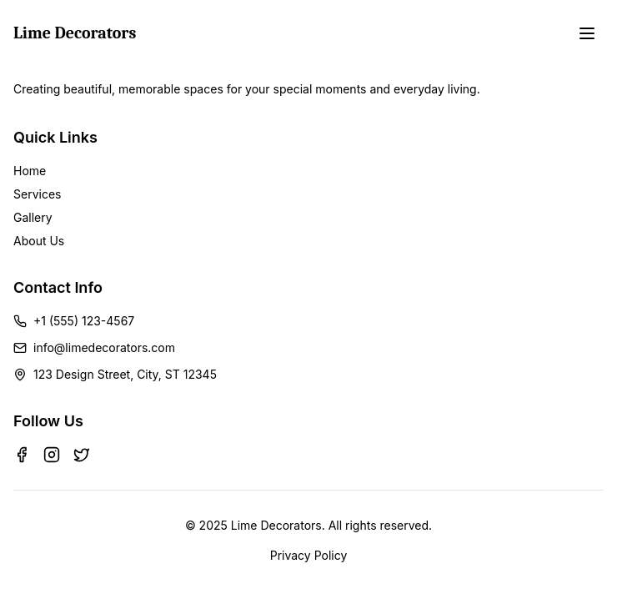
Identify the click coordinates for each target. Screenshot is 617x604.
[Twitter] (81, 454)
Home (29, 171)
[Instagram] (51, 454)
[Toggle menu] (587, 33)
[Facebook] (21, 454)
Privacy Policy (309, 555)
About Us (38, 241)
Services (37, 194)
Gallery (33, 217)
